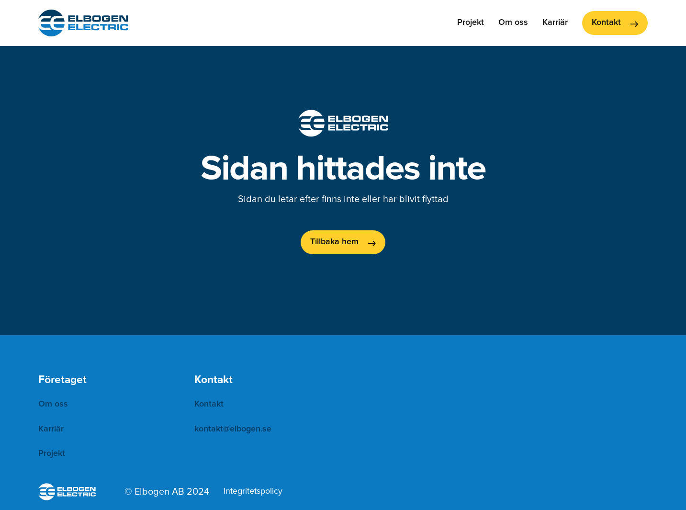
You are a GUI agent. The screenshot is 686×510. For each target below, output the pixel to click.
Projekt (470, 22)
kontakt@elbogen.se (232, 429)
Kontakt (209, 404)
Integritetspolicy (253, 491)
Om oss (513, 22)
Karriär (555, 22)
